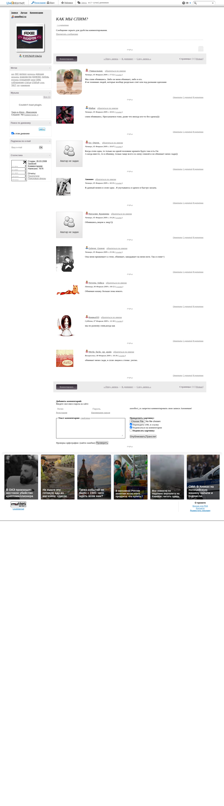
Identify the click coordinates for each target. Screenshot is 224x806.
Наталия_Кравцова (99, 213)
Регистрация (40, 2)
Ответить (177, 97)
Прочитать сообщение (67, 34)
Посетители (33, 176)
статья (35, 82)
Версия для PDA (200, 506)
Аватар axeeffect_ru (30, 37)
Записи (14, 12)
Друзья (24, 12)
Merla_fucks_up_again (100, 351)
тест (13, 85)
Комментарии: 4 (31, 115)
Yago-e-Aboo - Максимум (24, 112)
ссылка (118, 75)
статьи (27, 82)
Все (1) (47, 97)
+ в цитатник (63, 25)
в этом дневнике (22, 133)
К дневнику (127, 58)
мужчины (15, 80)
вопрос (23, 74)
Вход (52, 2)
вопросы (31, 74)
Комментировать (66, 59)
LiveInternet (16, 3)
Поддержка (183, 3)
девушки (40, 74)
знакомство (26, 76)
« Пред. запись (111, 58)
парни (33, 80)
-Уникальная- (96, 71)
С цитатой (187, 97)
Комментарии (36, 12)
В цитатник (198, 97)
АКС (17, 74)
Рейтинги (68, 2)
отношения (24, 79)
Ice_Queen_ (94, 142)
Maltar (92, 108)
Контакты (200, 508)
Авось (84, 2)
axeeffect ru (12, 16)
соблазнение (17, 82)
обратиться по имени (115, 71)
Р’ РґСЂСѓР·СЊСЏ (32, 56)
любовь (45, 77)
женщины (15, 77)
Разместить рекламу (200, 510)
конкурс (36, 76)
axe (12, 74)
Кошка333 (94, 317)
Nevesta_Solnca (96, 282)
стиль (42, 83)
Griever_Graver (97, 248)
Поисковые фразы (37, 178)
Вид (188, 3)
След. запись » (144, 58)
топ (18, 85)
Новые (199, 58)
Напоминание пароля (100, 412)
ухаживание (25, 85)
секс (38, 79)
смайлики (85, 418)
